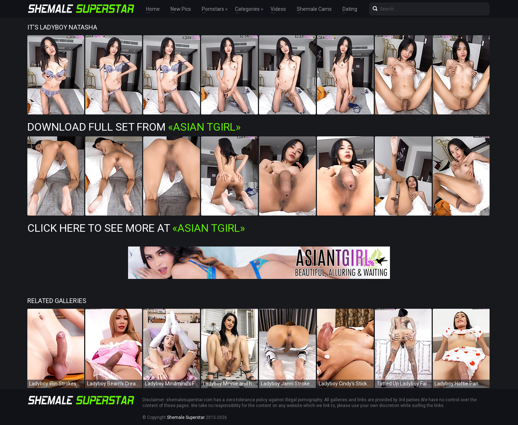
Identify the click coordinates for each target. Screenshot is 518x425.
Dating (349, 9)
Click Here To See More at (136, 228)
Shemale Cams (314, 9)
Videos (278, 9)
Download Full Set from (134, 127)
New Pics (181, 9)
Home (153, 9)
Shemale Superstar (186, 417)
